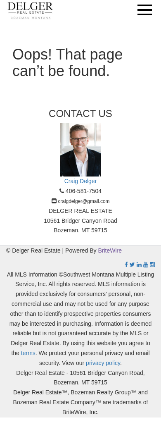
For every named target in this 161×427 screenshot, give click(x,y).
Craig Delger (80, 181)
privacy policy (103, 363)
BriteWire (110, 250)
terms (28, 353)
